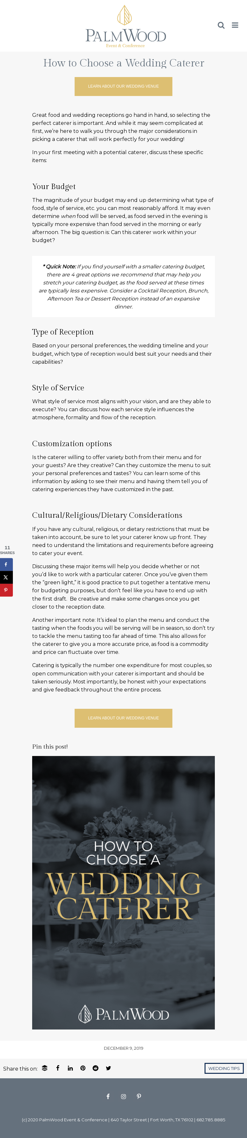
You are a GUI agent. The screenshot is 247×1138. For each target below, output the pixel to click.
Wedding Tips (224, 1068)
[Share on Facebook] (6, 564)
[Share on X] (6, 577)
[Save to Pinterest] (6, 590)
